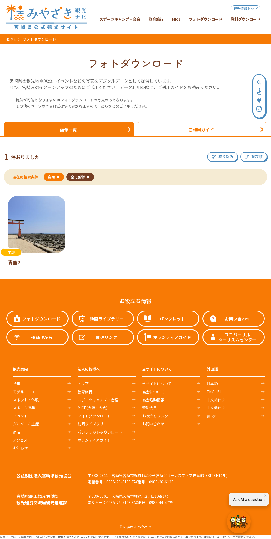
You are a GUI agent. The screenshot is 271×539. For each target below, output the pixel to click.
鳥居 (54, 177)
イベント (20, 415)
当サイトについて (157, 383)
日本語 (212, 383)
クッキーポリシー (222, 537)
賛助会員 (149, 407)
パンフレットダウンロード (100, 432)
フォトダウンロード (39, 39)
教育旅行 (85, 391)
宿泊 (16, 432)
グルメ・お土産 (26, 423)
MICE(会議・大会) (92, 407)
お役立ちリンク (155, 415)
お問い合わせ (153, 423)
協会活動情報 (153, 399)
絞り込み (225, 156)
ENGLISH (214, 391)
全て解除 (80, 177)
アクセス (20, 440)
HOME (10, 39)
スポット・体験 (26, 399)
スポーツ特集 (24, 407)
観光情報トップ (245, 8)
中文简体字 (216, 399)
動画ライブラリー (92, 423)
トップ (83, 383)
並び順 (257, 156)
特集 (16, 383)
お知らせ (20, 448)
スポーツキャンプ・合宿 (98, 399)
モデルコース (24, 391)
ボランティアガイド (94, 440)
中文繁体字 (216, 407)
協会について (153, 391)
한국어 (212, 415)
